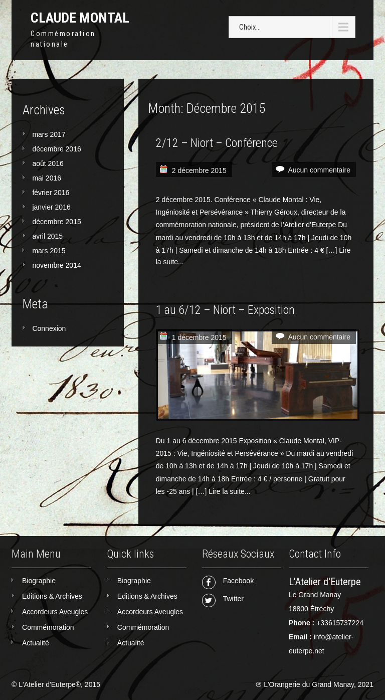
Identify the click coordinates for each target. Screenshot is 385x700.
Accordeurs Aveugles (55, 612)
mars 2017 (48, 134)
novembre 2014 (56, 265)
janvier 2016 (51, 207)
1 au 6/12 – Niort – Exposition (225, 310)
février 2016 (50, 193)
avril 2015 (47, 236)
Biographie (39, 581)
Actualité (35, 643)
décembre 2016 (56, 149)
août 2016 (47, 163)
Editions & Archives (52, 596)
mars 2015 (48, 251)
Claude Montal (80, 18)
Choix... (250, 27)
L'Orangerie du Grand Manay (309, 684)
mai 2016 (46, 178)
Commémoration (48, 627)
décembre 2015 (56, 222)
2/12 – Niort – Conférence (217, 143)
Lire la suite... (229, 491)
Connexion (49, 328)
